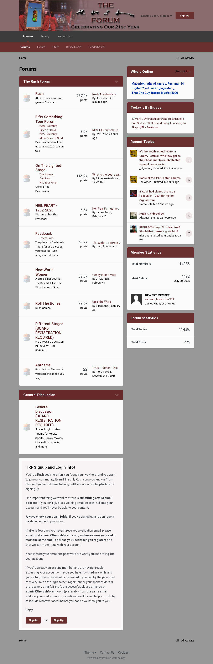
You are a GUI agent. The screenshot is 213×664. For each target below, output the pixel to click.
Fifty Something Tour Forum (48, 119)
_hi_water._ (102, 98)
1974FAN (136, 118)
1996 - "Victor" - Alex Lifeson (111, 368)
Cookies (123, 652)
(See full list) (183, 71)
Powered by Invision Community (106, 657)
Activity (44, 36)
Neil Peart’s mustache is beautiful (114, 208)
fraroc (143, 204)
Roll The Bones (48, 303)
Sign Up (184, 15)
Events (41, 47)
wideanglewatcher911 (159, 299)
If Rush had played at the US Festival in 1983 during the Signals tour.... (157, 196)
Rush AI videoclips (104, 94)
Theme (90, 652)
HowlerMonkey (160, 123)
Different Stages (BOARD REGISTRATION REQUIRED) (49, 331)
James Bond (103, 212)
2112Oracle (102, 278)
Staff (56, 47)
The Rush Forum (36, 81)
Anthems (43, 365)
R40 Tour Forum (49, 182)
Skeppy (135, 127)
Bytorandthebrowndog (157, 118)
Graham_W (143, 123)
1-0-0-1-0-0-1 (103, 371)
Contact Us (107, 652)
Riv (184, 123)
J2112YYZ (102, 134)
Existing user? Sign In (156, 15)
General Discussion (39, 395)
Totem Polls (46, 238)
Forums (25, 47)
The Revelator (150, 127)
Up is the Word (101, 301)
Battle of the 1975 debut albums (160, 178)
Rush (39, 93)
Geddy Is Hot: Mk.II (104, 275)
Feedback (43, 233)
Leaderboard (96, 47)
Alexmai (144, 217)
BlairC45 (144, 235)
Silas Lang (102, 305)
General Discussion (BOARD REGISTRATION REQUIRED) (48, 416)
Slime (99, 178)
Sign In (33, 620)
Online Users (73, 47)
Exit (133, 123)
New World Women (44, 272)
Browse (28, 38)
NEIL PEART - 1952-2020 (46, 207)
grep (99, 246)
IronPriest (175, 123)
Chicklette (178, 118)
